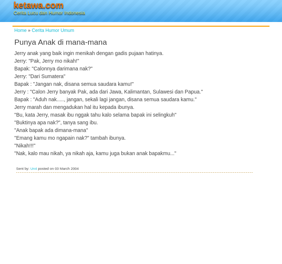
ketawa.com (39, 5)
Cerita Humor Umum (53, 30)
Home (20, 30)
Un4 (33, 168)
